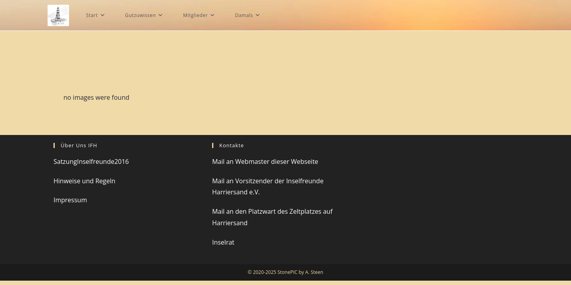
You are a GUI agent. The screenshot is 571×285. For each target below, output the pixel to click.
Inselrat (223, 246)
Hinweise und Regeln (84, 185)
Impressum (70, 204)
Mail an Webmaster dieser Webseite (265, 166)
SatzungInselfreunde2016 (91, 166)
